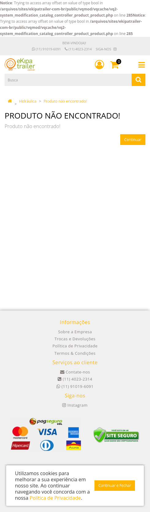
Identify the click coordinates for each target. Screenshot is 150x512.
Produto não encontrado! (65, 101)
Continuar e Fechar (114, 485)
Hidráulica (28, 101)
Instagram (74, 405)
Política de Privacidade (75, 346)
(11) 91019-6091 (46, 49)
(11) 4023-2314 (78, 49)
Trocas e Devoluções (75, 339)
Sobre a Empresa (75, 331)
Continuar (132, 139)
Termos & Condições (75, 353)
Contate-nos (75, 372)
